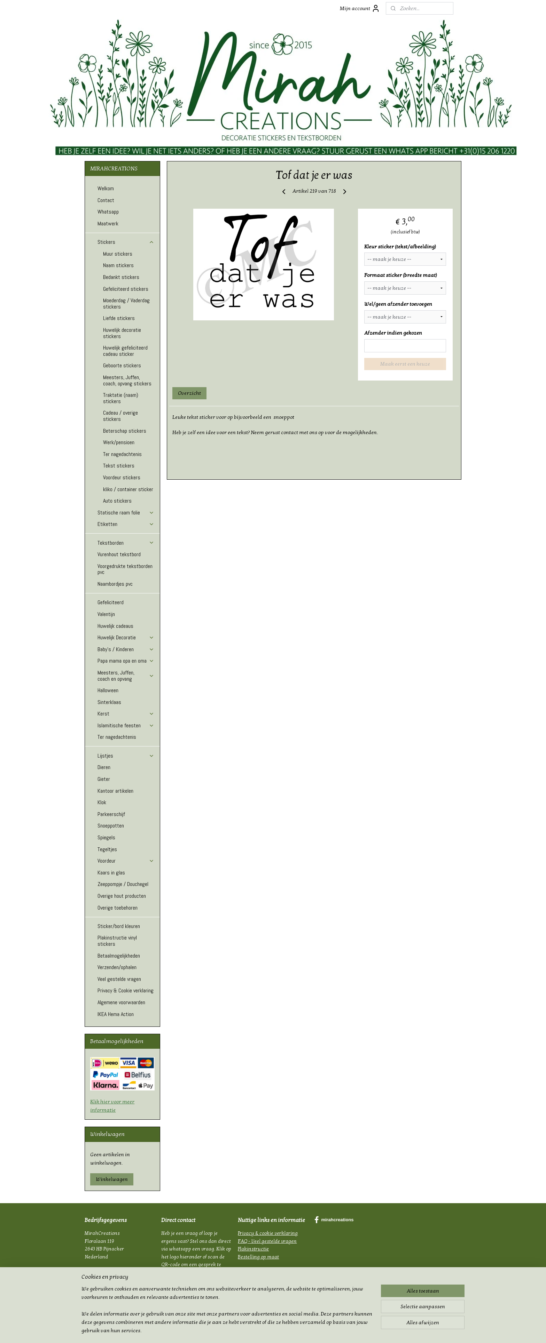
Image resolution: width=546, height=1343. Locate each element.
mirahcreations (333, 1219)
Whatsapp (108, 211)
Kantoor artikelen (115, 790)
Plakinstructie (253, 1249)
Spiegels (106, 837)
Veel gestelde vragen (119, 979)
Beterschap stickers (124, 430)
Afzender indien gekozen (393, 333)
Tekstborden (126, 542)
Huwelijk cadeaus (115, 626)
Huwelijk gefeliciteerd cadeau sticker (125, 351)
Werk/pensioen (118, 442)
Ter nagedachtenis (122, 454)
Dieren (104, 767)
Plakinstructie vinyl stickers (117, 941)
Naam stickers (118, 265)
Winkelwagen (112, 1179)
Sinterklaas (109, 702)
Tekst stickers (118, 465)
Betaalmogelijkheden (119, 955)
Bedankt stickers (121, 277)
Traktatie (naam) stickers (120, 398)
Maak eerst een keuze (405, 364)
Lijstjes (126, 755)
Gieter (104, 779)
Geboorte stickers (122, 365)
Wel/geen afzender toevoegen (398, 304)
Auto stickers (117, 500)
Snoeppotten (111, 825)
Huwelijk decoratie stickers (122, 333)
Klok (102, 802)
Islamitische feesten (126, 725)
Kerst (126, 713)
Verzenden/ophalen (117, 967)
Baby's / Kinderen (126, 649)
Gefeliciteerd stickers (125, 289)
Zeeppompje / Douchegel (123, 884)
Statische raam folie (126, 512)
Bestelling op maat (258, 1257)
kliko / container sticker (128, 489)
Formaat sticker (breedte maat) (400, 275)
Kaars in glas (111, 872)
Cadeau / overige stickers (120, 416)
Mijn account (360, 8)
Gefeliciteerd (111, 602)
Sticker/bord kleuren (119, 926)
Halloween (108, 690)
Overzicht (189, 393)
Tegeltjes (107, 849)
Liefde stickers (119, 318)
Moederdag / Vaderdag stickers (126, 303)
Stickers (126, 242)
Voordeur (126, 860)
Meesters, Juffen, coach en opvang (126, 675)
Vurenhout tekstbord (119, 554)
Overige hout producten (122, 896)
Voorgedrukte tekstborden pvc (125, 569)
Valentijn (106, 614)
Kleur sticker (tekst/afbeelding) (400, 246)
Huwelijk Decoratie (126, 637)
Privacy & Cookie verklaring (126, 990)
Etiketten (126, 524)
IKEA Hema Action (116, 1014)
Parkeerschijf (111, 814)
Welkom (106, 188)
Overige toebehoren (118, 907)
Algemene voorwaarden (121, 1002)
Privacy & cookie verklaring (268, 1233)
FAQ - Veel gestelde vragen (267, 1241)
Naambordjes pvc (115, 583)
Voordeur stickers (121, 477)
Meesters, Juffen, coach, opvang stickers (127, 380)
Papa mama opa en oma (126, 660)
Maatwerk (108, 223)
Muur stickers (117, 253)
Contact (106, 200)
